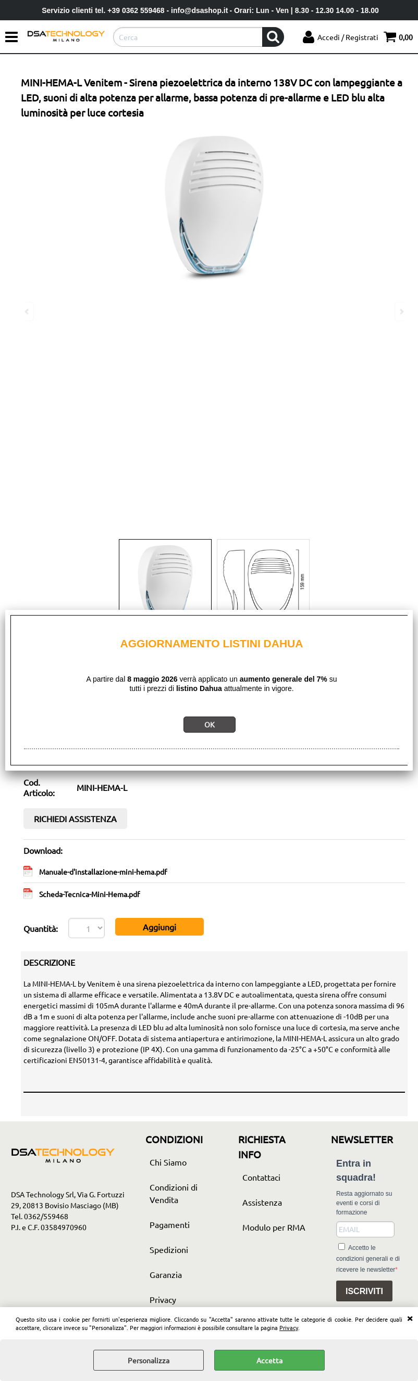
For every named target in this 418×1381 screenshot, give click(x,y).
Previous (27, 311)
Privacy (288, 1327)
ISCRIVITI (364, 1291)
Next (401, 311)
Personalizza (148, 1360)
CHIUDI (410, 1317)
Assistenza (262, 1202)
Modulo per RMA (273, 1227)
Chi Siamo (168, 1162)
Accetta (269, 1360)
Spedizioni (169, 1249)
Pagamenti (170, 1224)
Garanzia (166, 1274)
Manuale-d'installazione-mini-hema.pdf (103, 871)
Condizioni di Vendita (174, 1193)
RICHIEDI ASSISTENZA (75, 818)
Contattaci (261, 1177)
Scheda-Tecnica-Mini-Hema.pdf (89, 894)
